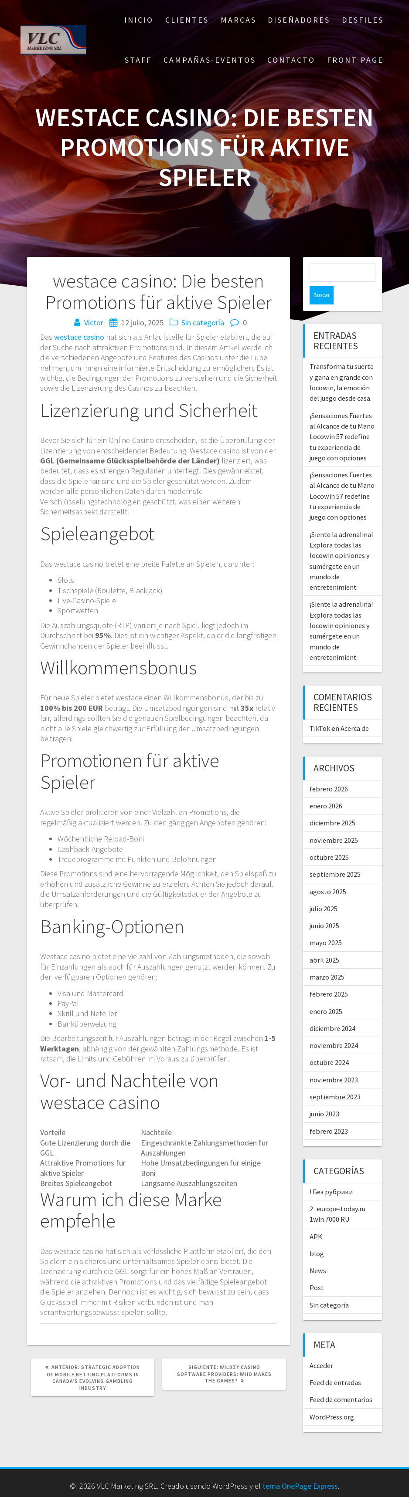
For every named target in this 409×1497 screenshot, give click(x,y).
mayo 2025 (326, 924)
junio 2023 (324, 1095)
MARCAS (238, 20)
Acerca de (355, 710)
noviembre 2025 (334, 822)
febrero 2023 (329, 1112)
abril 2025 (324, 941)
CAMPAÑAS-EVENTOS (210, 60)
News (318, 1252)
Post (317, 1269)
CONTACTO (291, 60)
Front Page (355, 60)
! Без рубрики (331, 1173)
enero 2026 (326, 787)
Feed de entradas (335, 1364)
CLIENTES (187, 20)
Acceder (321, 1347)
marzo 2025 (327, 958)
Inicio (138, 20)
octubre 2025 (329, 839)
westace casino (79, 337)
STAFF (138, 60)
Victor (93, 323)
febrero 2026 (329, 770)
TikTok (320, 710)
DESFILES (363, 20)
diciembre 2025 (332, 804)
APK (316, 1218)
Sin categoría (202, 323)
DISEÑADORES (299, 20)
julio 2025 (323, 890)
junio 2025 (324, 907)
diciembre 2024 (332, 1010)
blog (317, 1235)
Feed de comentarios (341, 1381)
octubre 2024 (329, 1044)
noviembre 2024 (334, 1027)
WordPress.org (332, 1398)
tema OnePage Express (300, 1478)
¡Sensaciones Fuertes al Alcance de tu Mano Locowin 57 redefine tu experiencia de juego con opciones (342, 418)
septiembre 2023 (335, 1078)
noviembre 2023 (334, 1061)
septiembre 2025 (335, 856)
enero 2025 (326, 993)
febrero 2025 (329, 975)
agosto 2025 (328, 873)
